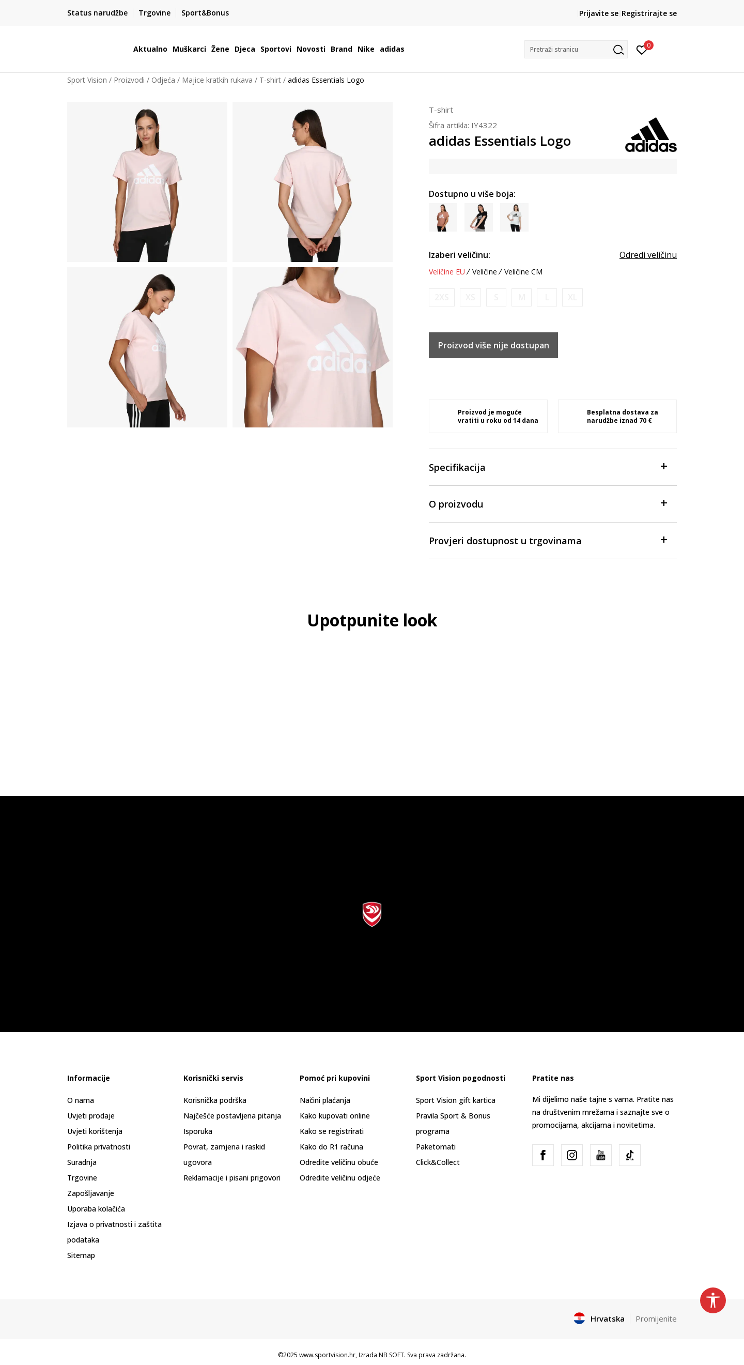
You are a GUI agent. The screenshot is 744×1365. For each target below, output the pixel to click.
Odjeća (163, 80)
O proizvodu (548, 503)
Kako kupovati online (335, 1116)
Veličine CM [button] (523, 272)
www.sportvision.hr (327, 1355)
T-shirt (270, 80)
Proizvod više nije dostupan (493, 345)
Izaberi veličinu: (459, 254)
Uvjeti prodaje (91, 1116)
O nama (80, 1100)
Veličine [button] (484, 272)
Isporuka (197, 1131)
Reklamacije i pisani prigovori (232, 1178)
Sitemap (81, 1255)
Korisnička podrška (214, 1100)
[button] (576, 49)
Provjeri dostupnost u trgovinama (548, 540)
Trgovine (82, 1178)
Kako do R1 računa (331, 1147)
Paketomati (436, 1147)
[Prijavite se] (642, 49)
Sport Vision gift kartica (455, 1100)
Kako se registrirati (332, 1131)
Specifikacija (548, 466)
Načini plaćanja (325, 1100)
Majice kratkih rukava (217, 80)
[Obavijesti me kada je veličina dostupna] (442, 297)
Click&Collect (438, 1162)
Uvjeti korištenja (94, 1131)
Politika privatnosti (98, 1147)
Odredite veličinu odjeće (340, 1178)
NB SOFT (391, 1355)
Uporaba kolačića (96, 1209)
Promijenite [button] (656, 1318)
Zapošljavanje (90, 1193)
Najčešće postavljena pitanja (232, 1116)
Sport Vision (87, 80)
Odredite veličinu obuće (339, 1162)
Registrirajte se (649, 13)
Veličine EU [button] (447, 272)
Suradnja (82, 1162)
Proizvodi (129, 80)
